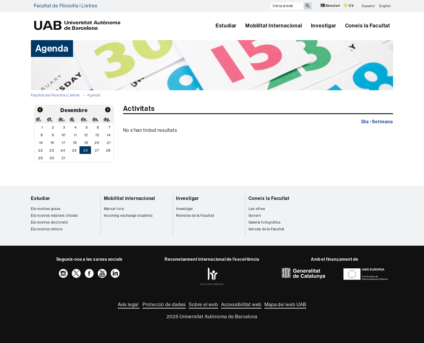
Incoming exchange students (128, 216)
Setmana (382, 121)
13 (97, 135)
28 (108, 150)
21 (109, 143)
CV (349, 5)
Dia (365, 121)
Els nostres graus (46, 209)
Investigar (323, 25)
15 (41, 143)
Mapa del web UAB (285, 304)
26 (85, 150)
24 (63, 150)
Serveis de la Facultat (267, 229)
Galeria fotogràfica (265, 222)
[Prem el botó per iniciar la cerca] (308, 5)
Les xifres (257, 209)
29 (40, 158)
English (385, 6)
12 (86, 135)
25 (74, 150)
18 (75, 143)
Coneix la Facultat (367, 25)
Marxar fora (114, 209)
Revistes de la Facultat (195, 216)
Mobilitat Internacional (273, 25)
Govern (255, 216)
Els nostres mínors (46, 229)
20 (97, 143)
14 (109, 135)
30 (51, 158)
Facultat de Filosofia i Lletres (65, 6)
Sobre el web (203, 304)
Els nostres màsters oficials (54, 216)
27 (97, 150)
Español (368, 6)
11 (75, 135)
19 (86, 143)
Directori (331, 5)
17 (63, 143)
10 (63, 135)
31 (63, 158)
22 (40, 150)
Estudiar (226, 25)
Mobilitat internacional (129, 198)
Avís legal (129, 304)
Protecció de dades (164, 304)
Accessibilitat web (241, 304)
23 (51, 150)
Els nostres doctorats (49, 222)
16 (52, 143)
